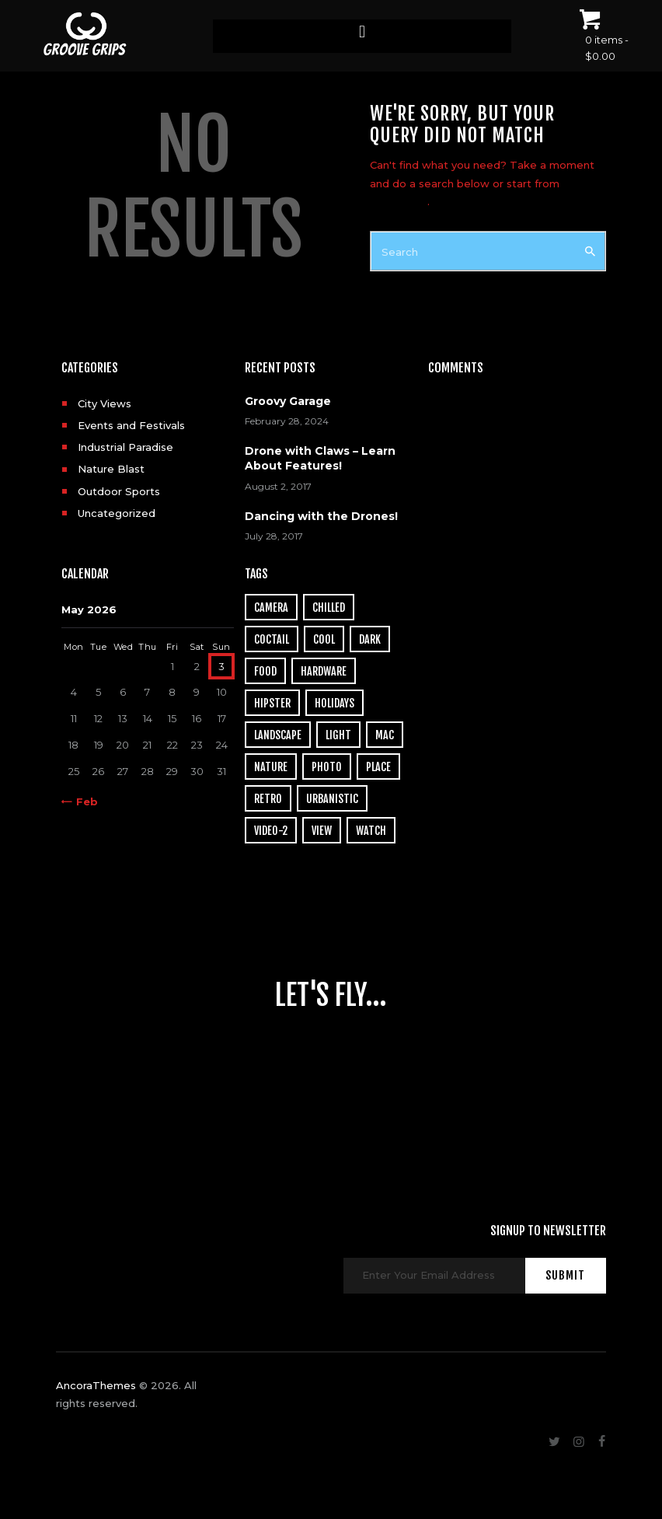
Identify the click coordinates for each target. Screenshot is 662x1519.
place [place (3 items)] (378, 766)
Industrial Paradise (125, 447)
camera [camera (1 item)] (271, 607)
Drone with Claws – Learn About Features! (320, 458)
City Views (104, 403)
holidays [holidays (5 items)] (334, 703)
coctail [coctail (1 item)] (271, 639)
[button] (361, 32)
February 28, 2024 (287, 421)
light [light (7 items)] (338, 735)
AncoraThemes (96, 1385)
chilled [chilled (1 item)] (328, 607)
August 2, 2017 (278, 486)
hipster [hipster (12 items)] (272, 703)
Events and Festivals (131, 425)
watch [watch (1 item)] (371, 830)
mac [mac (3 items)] (384, 735)
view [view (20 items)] (322, 830)
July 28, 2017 (274, 536)
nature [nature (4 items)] (270, 766)
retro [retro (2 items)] (268, 798)
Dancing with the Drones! (321, 516)
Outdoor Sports (119, 491)
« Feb (83, 801)
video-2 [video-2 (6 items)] (270, 830)
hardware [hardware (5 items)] (324, 671)
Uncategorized (116, 513)
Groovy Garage (288, 401)
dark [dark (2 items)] (370, 639)
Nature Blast (111, 469)
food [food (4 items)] (265, 671)
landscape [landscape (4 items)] (277, 735)
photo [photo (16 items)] (327, 766)
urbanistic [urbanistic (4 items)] (332, 798)
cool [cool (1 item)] (324, 639)
